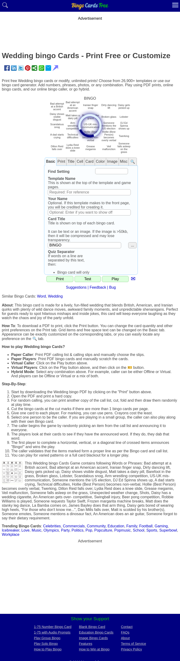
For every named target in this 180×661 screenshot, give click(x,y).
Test (87, 279)
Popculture (103, 530)
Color (100, 161)
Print (61, 161)
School (138, 530)
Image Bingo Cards (93, 638)
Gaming (161, 526)
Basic (50, 161)
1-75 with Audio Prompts (52, 632)
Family (131, 526)
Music (36, 530)
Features (85, 644)
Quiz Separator (61, 252)
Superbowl (168, 530)
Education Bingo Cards (96, 632)
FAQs (125, 632)
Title (71, 161)
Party (65, 530)
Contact (127, 627)
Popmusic (122, 530)
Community (96, 526)
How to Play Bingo (48, 649)
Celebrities (52, 526)
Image (112, 161)
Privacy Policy (131, 649)
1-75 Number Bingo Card (52, 627)
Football (146, 526)
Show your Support (90, 618)
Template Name (61, 179)
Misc (124, 161)
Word (41, 296)
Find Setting (58, 172)
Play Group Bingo (47, 638)
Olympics (51, 530)
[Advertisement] (90, 31)
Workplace (10, 534)
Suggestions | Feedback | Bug (91, 287)
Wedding (55, 296)
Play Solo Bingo (46, 644)
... (132, 245)
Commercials (74, 526)
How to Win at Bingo (94, 649)
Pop (89, 530)
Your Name (57, 199)
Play (115, 279)
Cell (80, 161)
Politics (77, 530)
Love (25, 530)
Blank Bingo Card (92, 627)
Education (116, 526)
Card (90, 161)
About (125, 638)
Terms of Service (133, 644)
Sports (151, 530)
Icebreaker (10, 530)
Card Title (56, 219)
